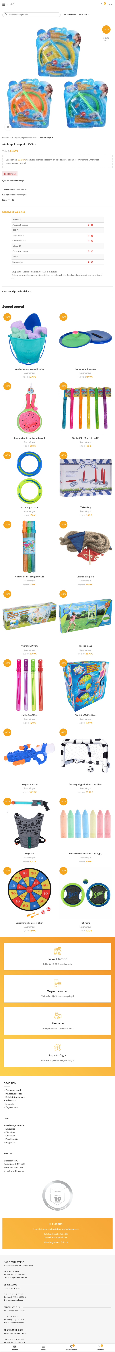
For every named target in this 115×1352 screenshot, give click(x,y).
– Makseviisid (10, 1100)
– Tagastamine (11, 1107)
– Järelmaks (9, 1104)
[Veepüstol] (29, 824)
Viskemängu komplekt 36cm (29, 922)
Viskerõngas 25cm (29, 507)
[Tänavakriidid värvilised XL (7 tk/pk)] (85, 824)
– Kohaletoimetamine (14, 1097)
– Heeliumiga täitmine (14, 1125)
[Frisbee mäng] (85, 616)
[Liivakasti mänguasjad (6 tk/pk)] (29, 339)
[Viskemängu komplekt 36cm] (29, 893)
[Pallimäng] (85, 893)
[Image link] (57, 1195)
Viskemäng (85, 507)
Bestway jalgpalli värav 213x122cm (85, 784)
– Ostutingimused (12, 1090)
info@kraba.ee (17, 1171)
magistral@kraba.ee (18, 1277)
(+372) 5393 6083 (18, 1319)
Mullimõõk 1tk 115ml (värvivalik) (30, 576)
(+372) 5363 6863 (60, 1234)
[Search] (31, 14)
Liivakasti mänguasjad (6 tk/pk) (29, 369)
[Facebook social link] (9, 200)
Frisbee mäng (85, 645)
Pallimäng (85, 922)
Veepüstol (30, 853)
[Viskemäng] (85, 478)
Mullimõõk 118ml (29, 715)
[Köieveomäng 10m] (85, 547)
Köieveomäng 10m (85, 576)
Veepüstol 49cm (29, 784)
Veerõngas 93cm (29, 645)
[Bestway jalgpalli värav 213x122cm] (85, 754)
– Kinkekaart (9, 1135)
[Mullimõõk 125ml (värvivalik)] (85, 408)
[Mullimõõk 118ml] (29, 685)
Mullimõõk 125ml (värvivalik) (85, 438)
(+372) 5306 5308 (18, 1297)
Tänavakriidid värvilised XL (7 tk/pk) (85, 853)
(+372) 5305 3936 (18, 1342)
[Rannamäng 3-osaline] (85, 339)
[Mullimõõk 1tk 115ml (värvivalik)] (29, 547)
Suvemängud (46, 137)
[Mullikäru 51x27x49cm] (85, 685)
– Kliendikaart (10, 1132)
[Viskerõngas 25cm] (29, 478)
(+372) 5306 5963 (18, 1274)
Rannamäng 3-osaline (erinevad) (29, 438)
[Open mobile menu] (8, 5)
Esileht (5, 137)
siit (13, 278)
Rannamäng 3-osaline (85, 369)
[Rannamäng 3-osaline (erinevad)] (29, 408)
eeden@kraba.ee (17, 1322)
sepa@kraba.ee (16, 1300)
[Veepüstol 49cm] (29, 754)
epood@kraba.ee (59, 1237)
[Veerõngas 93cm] (29, 616)
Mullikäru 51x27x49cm (85, 715)
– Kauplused (9, 1128)
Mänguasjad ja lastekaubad (24, 137)
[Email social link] (13, 200)
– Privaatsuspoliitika (13, 1093)
